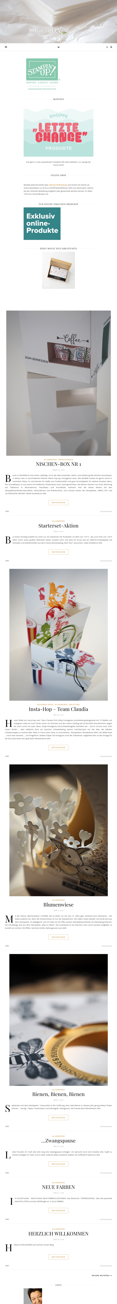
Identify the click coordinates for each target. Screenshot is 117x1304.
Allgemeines (50, 459)
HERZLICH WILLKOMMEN (58, 1233)
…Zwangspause (58, 1140)
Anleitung (74, 704)
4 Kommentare (106, 511)
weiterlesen (58, 502)
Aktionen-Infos (45, 704)
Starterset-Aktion (58, 525)
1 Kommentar (106, 946)
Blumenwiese (58, 904)
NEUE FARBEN (58, 1187)
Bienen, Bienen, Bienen (58, 1094)
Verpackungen (65, 459)
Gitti (7, 511)
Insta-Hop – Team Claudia (58, 708)
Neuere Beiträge (102, 1275)
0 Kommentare (106, 560)
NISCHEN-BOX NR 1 (58, 463)
